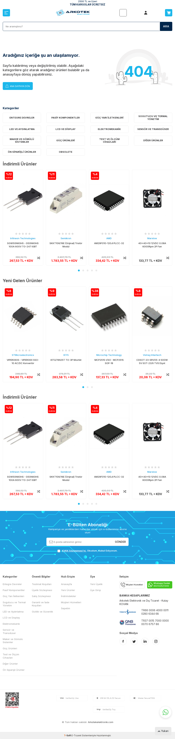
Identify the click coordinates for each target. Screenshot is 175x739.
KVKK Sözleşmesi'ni (74, 550)
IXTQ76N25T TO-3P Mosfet (65, 359)
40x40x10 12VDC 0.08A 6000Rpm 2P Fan (152, 245)
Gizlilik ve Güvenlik (42, 611)
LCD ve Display (66, 129)
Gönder (120, 541)
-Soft (68, 735)
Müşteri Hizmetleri (71, 602)
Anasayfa (66, 584)
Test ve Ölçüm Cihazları (109, 140)
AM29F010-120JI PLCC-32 (109, 243)
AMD (109, 238)
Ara (166, 26)
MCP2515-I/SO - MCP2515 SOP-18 (109, 361)
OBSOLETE (65, 151)
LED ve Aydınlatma (22, 129)
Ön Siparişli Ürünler (22, 151)
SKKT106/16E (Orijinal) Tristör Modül (66, 245)
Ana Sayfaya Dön (18, 86)
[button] (79, 270)
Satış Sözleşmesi (41, 596)
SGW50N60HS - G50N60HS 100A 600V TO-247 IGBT (23, 245)
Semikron (66, 238)
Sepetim (65, 608)
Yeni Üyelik (96, 584)
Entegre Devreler (21, 117)
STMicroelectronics (23, 354)
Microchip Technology (109, 354)
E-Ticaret (76, 735)
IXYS (66, 354)
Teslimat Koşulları (42, 584)
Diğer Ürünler (153, 140)
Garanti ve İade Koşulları (40, 604)
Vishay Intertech (152, 354)
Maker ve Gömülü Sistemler (22, 140)
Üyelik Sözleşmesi (42, 590)
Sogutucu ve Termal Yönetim (153, 117)
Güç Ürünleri (65, 140)
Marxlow (152, 238)
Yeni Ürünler (68, 590)
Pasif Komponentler (65, 117)
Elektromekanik (109, 129)
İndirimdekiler (68, 596)
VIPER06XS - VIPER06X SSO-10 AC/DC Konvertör (23, 361)
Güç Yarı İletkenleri (109, 117)
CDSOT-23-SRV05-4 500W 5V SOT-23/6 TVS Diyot (152, 361)
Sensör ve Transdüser (153, 129)
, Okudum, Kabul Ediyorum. (87, 550)
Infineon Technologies (23, 238)
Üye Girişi (95, 590)
